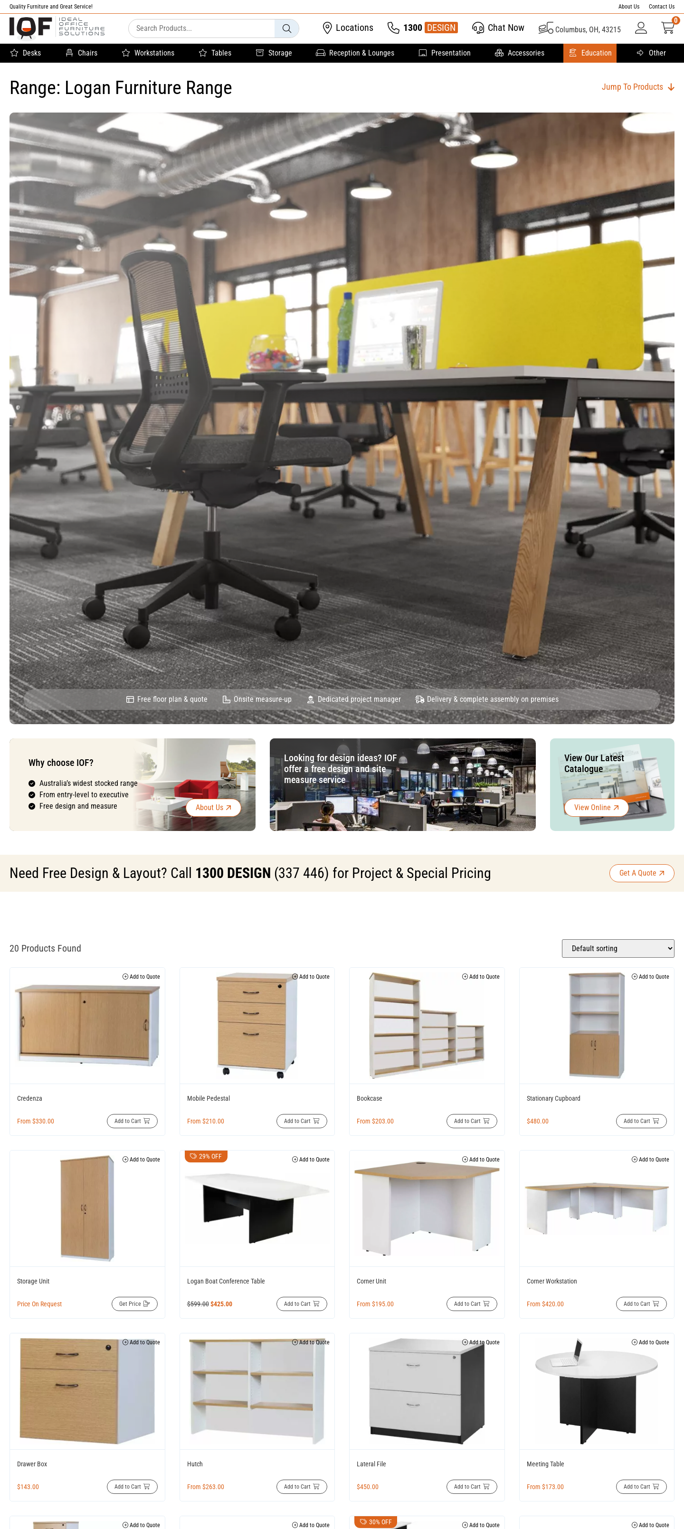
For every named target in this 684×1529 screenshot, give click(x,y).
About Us (628, 6)
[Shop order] (618, 948)
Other (651, 53)
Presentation (444, 53)
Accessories (519, 53)
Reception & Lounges (355, 53)
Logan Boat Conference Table (226, 1281)
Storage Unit (33, 1281)
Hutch (195, 1464)
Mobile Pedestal (208, 1098)
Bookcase (369, 1098)
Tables (214, 53)
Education (590, 53)
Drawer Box (32, 1464)
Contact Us (661, 6)
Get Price (130, 1304)
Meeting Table (545, 1464)
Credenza (29, 1098)
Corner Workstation (552, 1281)
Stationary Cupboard (553, 1098)
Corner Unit (371, 1281)
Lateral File (371, 1464)
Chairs (81, 53)
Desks (25, 53)
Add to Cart (127, 1121)
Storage (273, 53)
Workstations (147, 53)
